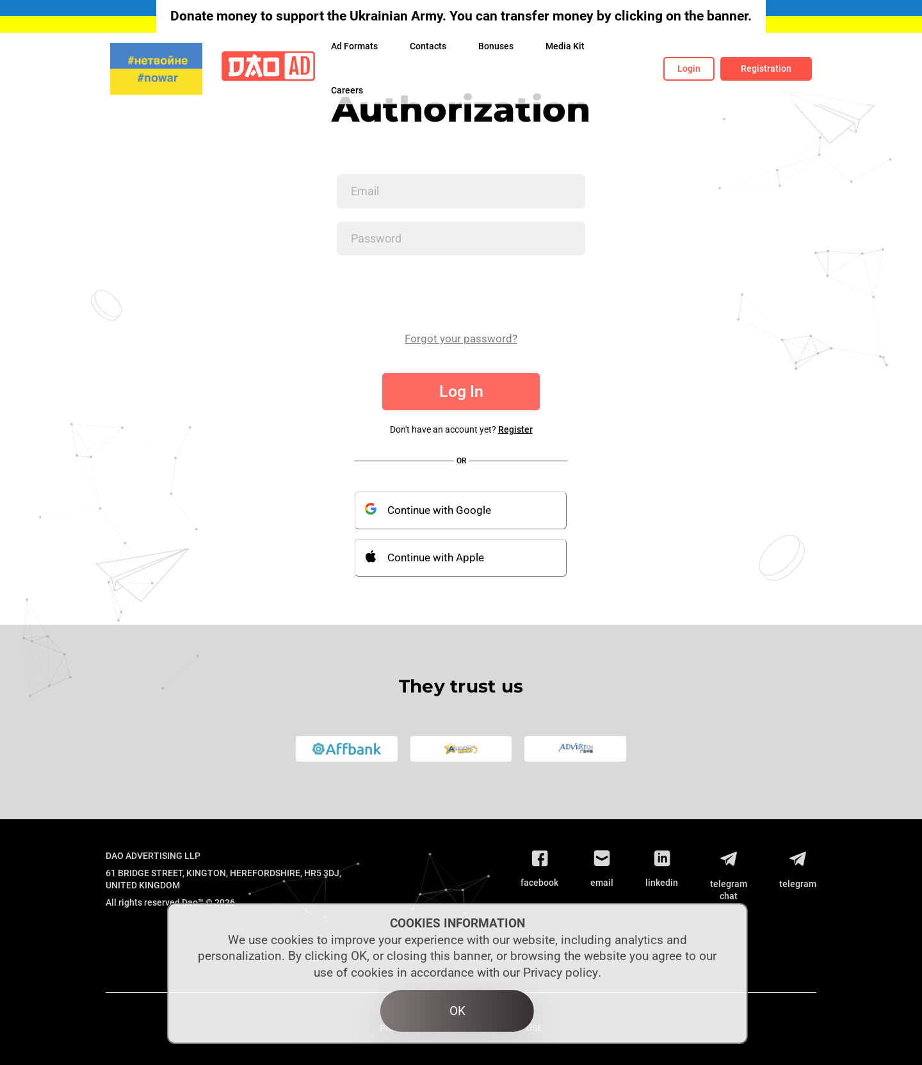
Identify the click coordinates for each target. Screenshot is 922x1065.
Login (688, 68)
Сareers (347, 90)
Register (515, 429)
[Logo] (268, 68)
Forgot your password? (461, 338)
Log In (461, 391)
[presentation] (434, 293)
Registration (766, 68)
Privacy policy (560, 972)
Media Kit (565, 46)
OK (457, 1011)
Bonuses (496, 46)
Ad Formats (354, 46)
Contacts (428, 46)
